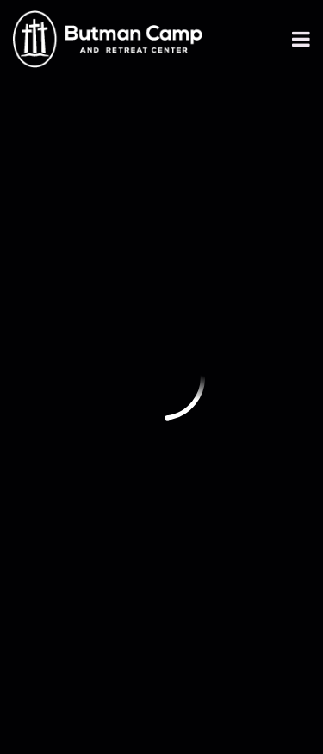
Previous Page (92, 130)
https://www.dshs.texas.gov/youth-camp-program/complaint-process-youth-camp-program (144, 501)
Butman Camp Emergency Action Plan (146, 593)
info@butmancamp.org (99, 304)
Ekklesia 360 (161, 711)
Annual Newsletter (90, 446)
